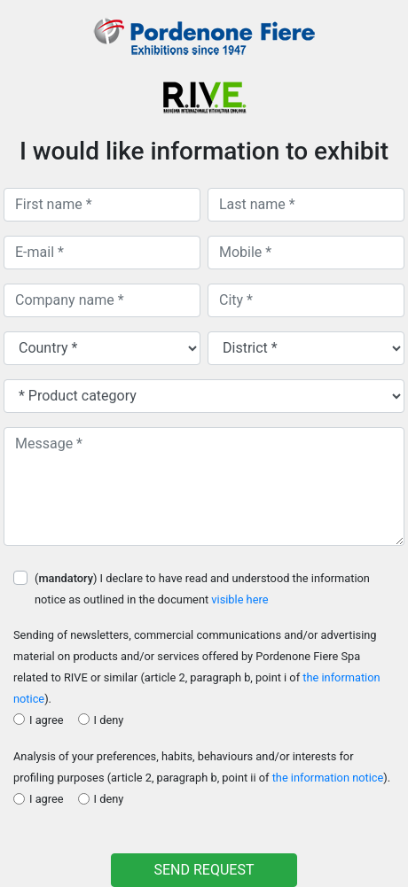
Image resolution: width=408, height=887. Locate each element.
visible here (239, 599)
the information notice (328, 777)
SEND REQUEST (204, 869)
